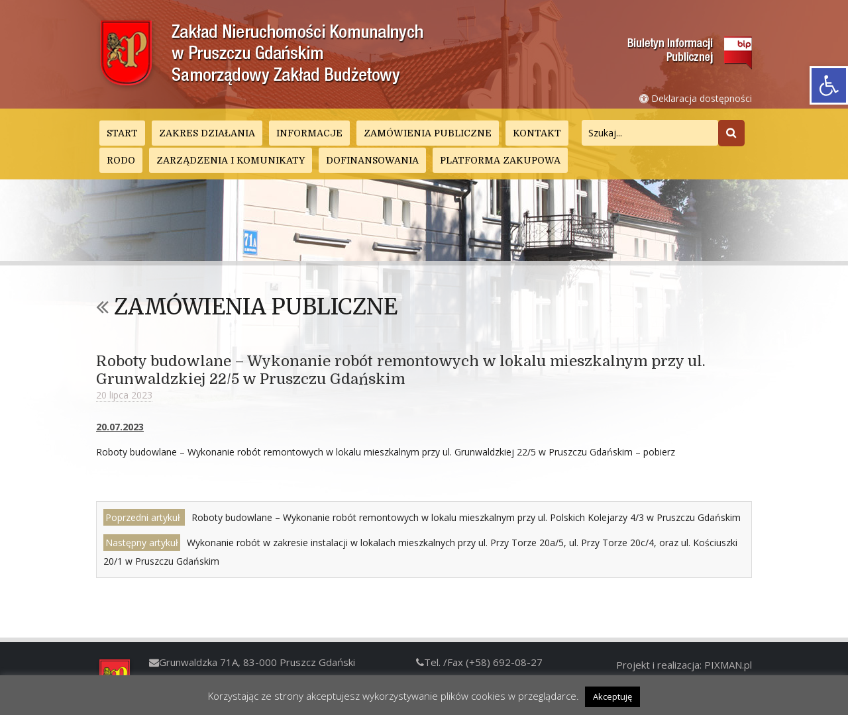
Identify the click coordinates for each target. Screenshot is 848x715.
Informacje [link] (309, 133)
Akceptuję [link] (612, 696)
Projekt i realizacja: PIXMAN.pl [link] (684, 664)
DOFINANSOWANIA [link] (372, 160)
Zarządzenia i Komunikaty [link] (230, 160)
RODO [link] (121, 160)
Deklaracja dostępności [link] (695, 98)
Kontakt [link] (537, 133)
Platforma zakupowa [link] (500, 160)
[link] (829, 85)
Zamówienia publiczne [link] (428, 133)
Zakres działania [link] (207, 133)
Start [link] (122, 133)
